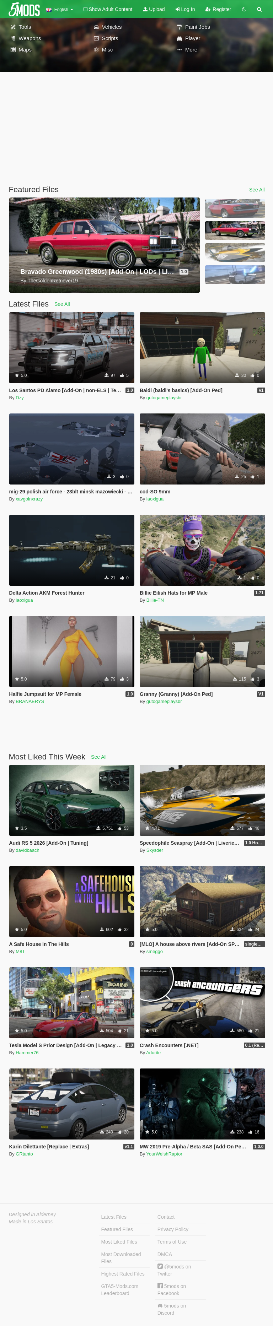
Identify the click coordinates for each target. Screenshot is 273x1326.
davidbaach (27, 850)
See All (257, 190)
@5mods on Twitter (174, 1270)
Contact (166, 1217)
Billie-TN (155, 600)
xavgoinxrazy (29, 499)
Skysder (154, 850)
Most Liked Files (119, 1242)
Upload (154, 9)
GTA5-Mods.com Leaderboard (120, 1289)
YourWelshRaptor (164, 1154)
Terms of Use (172, 1242)
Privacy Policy (172, 1229)
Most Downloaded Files (121, 1257)
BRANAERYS (30, 701)
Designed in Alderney (32, 1214)
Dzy (19, 397)
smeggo (154, 951)
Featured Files (117, 1229)
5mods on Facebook (171, 1289)
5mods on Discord (171, 1309)
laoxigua (155, 499)
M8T (20, 951)
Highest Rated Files (123, 1274)
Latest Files (114, 1217)
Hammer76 (27, 1052)
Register (218, 9)
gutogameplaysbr (164, 397)
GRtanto (24, 1154)
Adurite (153, 1052)
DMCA (164, 1254)
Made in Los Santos (31, 1221)
